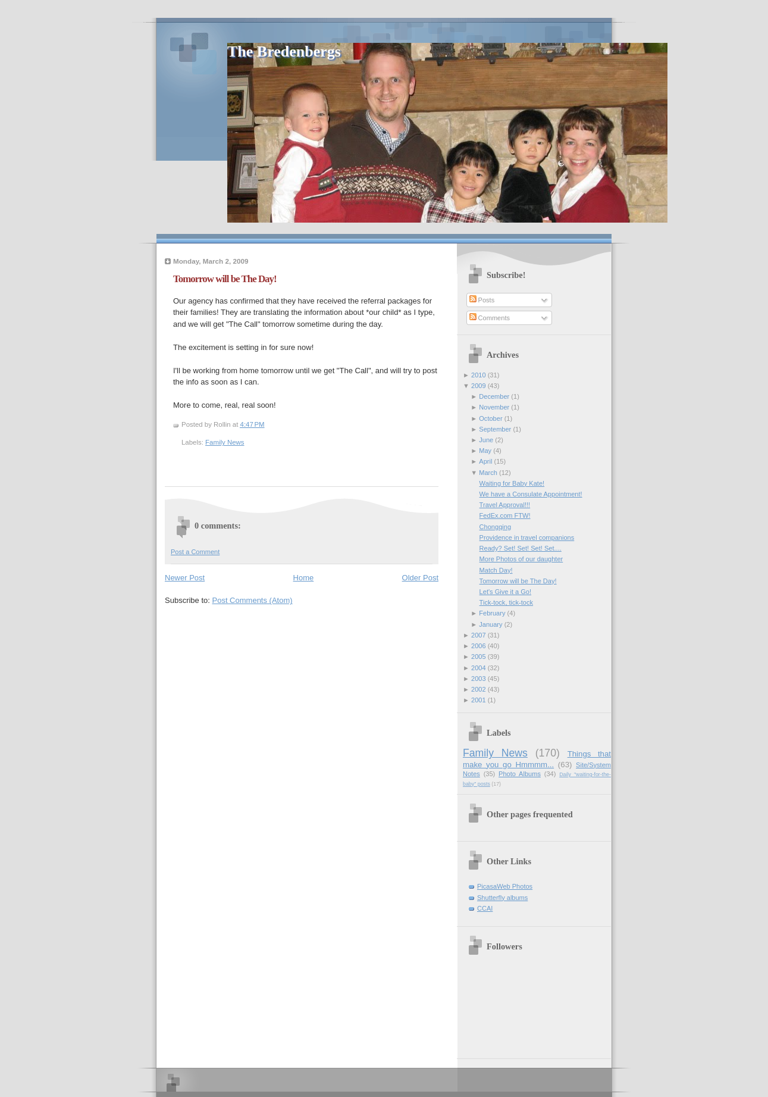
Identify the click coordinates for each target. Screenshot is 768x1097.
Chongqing (495, 526)
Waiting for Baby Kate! (512, 483)
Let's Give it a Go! (505, 591)
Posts (482, 300)
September (495, 429)
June (486, 439)
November (494, 407)
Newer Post (185, 577)
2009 (478, 385)
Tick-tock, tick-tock (506, 602)
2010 (478, 375)
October (490, 418)
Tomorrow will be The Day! (225, 279)
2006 (478, 645)
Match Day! (496, 570)
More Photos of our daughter (521, 558)
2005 (478, 656)
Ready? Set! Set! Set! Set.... (520, 548)
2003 (478, 678)
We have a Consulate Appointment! (530, 494)
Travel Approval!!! (505, 504)
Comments (489, 317)
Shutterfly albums (502, 897)
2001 (478, 700)
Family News (224, 442)
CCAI (485, 908)
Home (303, 577)
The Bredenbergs (284, 51)
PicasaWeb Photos (504, 886)
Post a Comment (195, 551)
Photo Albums (520, 773)
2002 (478, 689)
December (494, 396)
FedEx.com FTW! (505, 515)
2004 (478, 667)
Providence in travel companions (527, 537)
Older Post (420, 577)
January (490, 624)
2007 (478, 635)
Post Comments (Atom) (252, 600)
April (485, 461)
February (492, 613)
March (488, 472)
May (485, 450)
